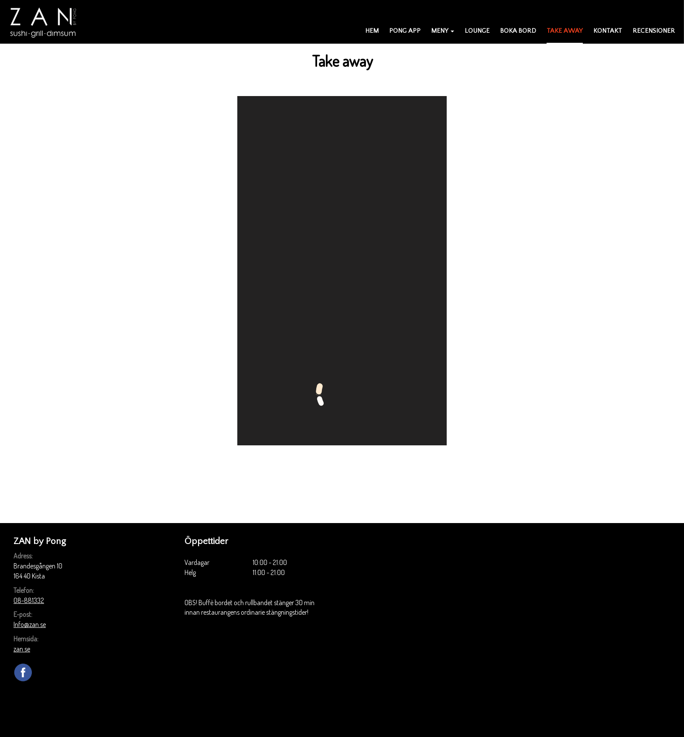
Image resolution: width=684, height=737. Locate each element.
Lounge (477, 30)
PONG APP (405, 30)
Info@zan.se (30, 624)
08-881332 (29, 600)
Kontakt (607, 30)
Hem (372, 30)
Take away (565, 30)
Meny (442, 30)
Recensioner (654, 30)
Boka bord (518, 30)
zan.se (22, 648)
